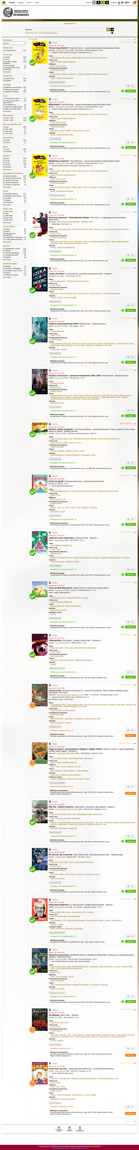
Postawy (107, 920)
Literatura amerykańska (58, 237)
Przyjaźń (80, 74)
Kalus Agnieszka (84, 862)
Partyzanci (53, 824)
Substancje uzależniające (83, 660)
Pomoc (29, 2)
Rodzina (70, 824)
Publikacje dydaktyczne (64, 602)
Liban (61, 243)
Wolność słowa (123, 343)
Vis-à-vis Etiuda (60, 643)
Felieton (60, 924)
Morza (67, 507)
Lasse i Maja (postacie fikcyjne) (60, 984)
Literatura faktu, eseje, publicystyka (68, 818)
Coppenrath (59, 590)
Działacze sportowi (125, 395)
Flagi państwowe (69, 770)
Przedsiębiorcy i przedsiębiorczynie (62, 1036)
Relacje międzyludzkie (66, 660)
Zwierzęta (102, 187)
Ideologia (90, 824)
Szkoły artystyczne (95, 293)
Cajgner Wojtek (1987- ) (80, 758)
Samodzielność (77, 1095)
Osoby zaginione (78, 1035)
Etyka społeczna (91, 920)
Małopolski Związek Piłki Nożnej (61, 395)
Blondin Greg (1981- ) (104, 704)
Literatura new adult (69, 297)
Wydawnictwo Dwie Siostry (66, 753)
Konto (37, 2)
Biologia (53, 614)
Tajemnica (94, 1036)
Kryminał (68, 722)
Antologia (53, 924)
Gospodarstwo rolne (57, 606)
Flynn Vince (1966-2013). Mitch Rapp (116, 229)
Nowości (12, 2)
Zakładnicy (54, 243)
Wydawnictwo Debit (62, 50)
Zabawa (64, 74)
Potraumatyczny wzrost (91, 874)
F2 (127, 2)
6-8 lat (63, 66)
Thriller (59, 297)
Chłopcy (53, 507)
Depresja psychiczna (65, 557)
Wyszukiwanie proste (31, 33)
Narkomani (54, 660)
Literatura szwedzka (57, 980)
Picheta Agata (80, 57)
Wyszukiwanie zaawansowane (48, 33)
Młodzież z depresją (114, 557)
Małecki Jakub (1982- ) (90, 814)
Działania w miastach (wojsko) (75, 397)
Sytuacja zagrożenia (70, 293)
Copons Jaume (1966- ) (60, 57)
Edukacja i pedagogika (58, 779)
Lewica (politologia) (67, 345)
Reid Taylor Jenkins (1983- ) (62, 862)
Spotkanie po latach (109, 1035)
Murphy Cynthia (57, 281)
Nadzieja (104, 557)
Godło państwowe (82, 770)
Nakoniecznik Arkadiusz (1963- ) (87, 229)
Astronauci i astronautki (80, 984)
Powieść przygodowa (57, 989)
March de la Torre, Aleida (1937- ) (83, 822)
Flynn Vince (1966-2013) (60, 229)
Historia (20, 2)
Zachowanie (93, 507)
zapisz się (130, 735)
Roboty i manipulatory (100, 74)
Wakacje (85, 507)
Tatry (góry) (108, 345)
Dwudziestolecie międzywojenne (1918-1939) (65, 399)
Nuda (59, 1095)
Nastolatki (53, 557)
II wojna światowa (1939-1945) (60, 343)
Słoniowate (61, 451)
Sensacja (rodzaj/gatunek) (66, 247)
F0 (119, 2)
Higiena (62, 130)
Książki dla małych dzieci (65, 78)
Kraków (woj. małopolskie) (94, 345)
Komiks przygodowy (57, 722)
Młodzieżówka (59, 540)
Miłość (82, 451)
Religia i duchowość (57, 928)
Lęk (60, 293)
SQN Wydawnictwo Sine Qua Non (66, 809)
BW (98, 2)
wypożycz (130, 91)
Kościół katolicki (55, 920)
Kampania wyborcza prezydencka (92, 343)
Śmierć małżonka (71, 874)
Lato (58, 507)
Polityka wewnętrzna (108, 397)
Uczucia (78, 507)
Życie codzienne (80, 824)
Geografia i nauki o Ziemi (75, 779)
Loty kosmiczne (95, 984)
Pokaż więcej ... (7, 72)
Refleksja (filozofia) (72, 451)
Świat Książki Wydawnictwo (66, 222)
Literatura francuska (57, 447)
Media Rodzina (60, 1071)
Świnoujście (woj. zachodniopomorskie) (112, 1036)
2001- (64, 920)
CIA (72, 241)
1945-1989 (108, 822)
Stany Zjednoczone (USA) (72, 243)
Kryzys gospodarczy (93, 397)
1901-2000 (105, 395)
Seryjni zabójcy (83, 293)
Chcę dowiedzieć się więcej (60, 1148)
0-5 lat (58, 66)
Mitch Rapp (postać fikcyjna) (59, 241)
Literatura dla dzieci (57, 455)
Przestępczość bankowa (93, 1035)
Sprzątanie (72, 74)
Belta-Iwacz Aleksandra (60, 491)
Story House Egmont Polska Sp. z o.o (69, 695)
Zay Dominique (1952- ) (58, 704)
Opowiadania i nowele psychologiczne (63, 1099)
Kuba (104, 824)
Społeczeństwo (117, 920)
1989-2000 (62, 1035)
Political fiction (55, 349)
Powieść (53, 247)
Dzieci (52, 66)
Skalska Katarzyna (108, 438)
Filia (56, 1017)
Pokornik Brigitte (58, 598)
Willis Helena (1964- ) (110, 966)
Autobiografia (73, 828)
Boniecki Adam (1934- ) (60, 912)
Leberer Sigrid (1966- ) (77, 598)
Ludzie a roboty (55, 74)
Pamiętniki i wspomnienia (58, 828)
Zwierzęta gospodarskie (73, 606)
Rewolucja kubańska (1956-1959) (124, 822)
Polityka (100, 920)
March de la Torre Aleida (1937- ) (63, 814)
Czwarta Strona (60, 857)
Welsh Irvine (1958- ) (59, 648)
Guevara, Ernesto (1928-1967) (60, 822)
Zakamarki (58, 433)
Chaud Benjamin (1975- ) (85, 438)
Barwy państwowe (56, 770)
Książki (52, 62)
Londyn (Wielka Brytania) (111, 293)
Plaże (72, 507)
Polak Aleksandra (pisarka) (61, 545)
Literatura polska (56, 339)
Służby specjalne (123, 241)
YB (103, 2)
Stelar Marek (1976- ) (59, 1022)
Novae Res (58, 326)
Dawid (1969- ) (124, 704)
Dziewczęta (88, 74)
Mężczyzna (78, 241)
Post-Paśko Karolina (77, 281)
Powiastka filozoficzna (72, 455)
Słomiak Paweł (57, 331)
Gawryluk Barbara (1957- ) (85, 966)
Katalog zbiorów (69, 23)
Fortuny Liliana (99, 57)
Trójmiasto (126, 557)
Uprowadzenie (78, 718)
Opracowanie (54, 775)
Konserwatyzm (80, 345)
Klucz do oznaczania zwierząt (60, 187)
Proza (58, 233)
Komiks (52, 78)
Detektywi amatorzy (57, 718)
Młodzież (70, 766)
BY (107, 2)
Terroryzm (86, 241)
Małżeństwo (63, 824)
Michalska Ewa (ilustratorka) (84, 491)
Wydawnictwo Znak (61, 907)
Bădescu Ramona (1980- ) (61, 438)
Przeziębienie (66, 1095)
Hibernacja (75, 343)
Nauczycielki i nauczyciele (125, 1035)
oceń (135, 42)
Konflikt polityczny (110, 343)
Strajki (118, 397)
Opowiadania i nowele (88, 455)
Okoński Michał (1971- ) (82, 912)
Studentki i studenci (57, 397)
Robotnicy (124, 397)
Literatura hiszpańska (57, 70)
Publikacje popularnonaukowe (67, 762)
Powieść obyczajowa (57, 561)
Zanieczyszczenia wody (93, 718)
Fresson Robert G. (58, 758)
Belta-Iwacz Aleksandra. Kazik (108, 491)
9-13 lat (63, 766)
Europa (85, 243)
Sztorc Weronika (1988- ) (81, 704)
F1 (123, 2)
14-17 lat (78, 766)
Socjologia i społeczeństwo (74, 928)
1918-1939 (114, 395)
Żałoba (113, 241)
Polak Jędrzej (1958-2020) (83, 648)
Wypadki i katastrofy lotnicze (100, 241)
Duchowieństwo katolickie (76, 920)
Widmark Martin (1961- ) (60, 966)
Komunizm (97, 824)
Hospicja (97, 557)
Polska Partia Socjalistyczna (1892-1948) (87, 395)
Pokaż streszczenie (55, 138)
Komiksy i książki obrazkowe (66, 62)
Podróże (53, 451)
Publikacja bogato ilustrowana (71, 775)
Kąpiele (68, 130)
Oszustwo (104, 984)
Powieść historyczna (57, 403)
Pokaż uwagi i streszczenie (57, 82)
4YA (58, 276)
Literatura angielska (57, 289)
